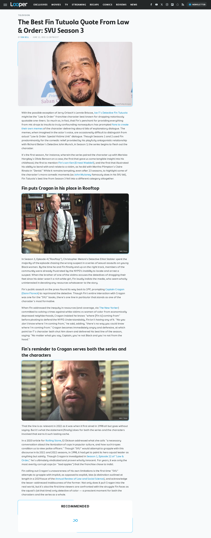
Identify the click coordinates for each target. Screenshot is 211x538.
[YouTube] (156, 5)
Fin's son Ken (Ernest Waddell (75, 163)
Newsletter (197, 4)
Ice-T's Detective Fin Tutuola (110, 112)
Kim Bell (25, 37)
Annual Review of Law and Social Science (79, 478)
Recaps (94, 4)
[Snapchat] (177, 5)
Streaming (79, 4)
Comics (107, 4)
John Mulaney (82, 174)
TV (66, 4)
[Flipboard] (172, 5)
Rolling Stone (53, 440)
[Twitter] (161, 5)
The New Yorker (108, 308)
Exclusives (41, 4)
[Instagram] (167, 5)
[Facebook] (151, 5)
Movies (56, 4)
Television (24, 15)
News (133, 4)
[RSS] (182, 5)
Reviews (121, 4)
